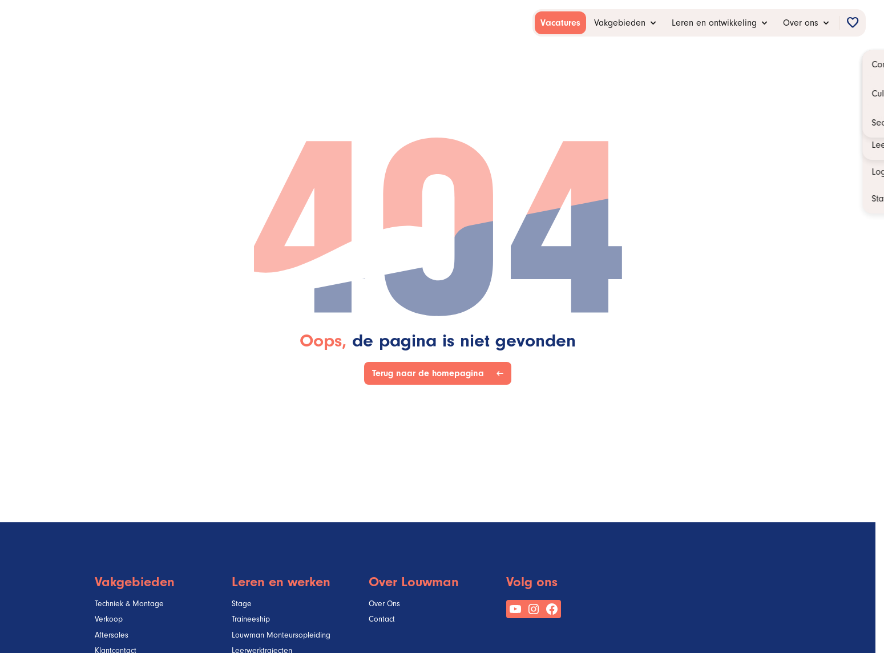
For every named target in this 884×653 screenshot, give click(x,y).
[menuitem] (560, 22)
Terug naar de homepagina (430, 373)
